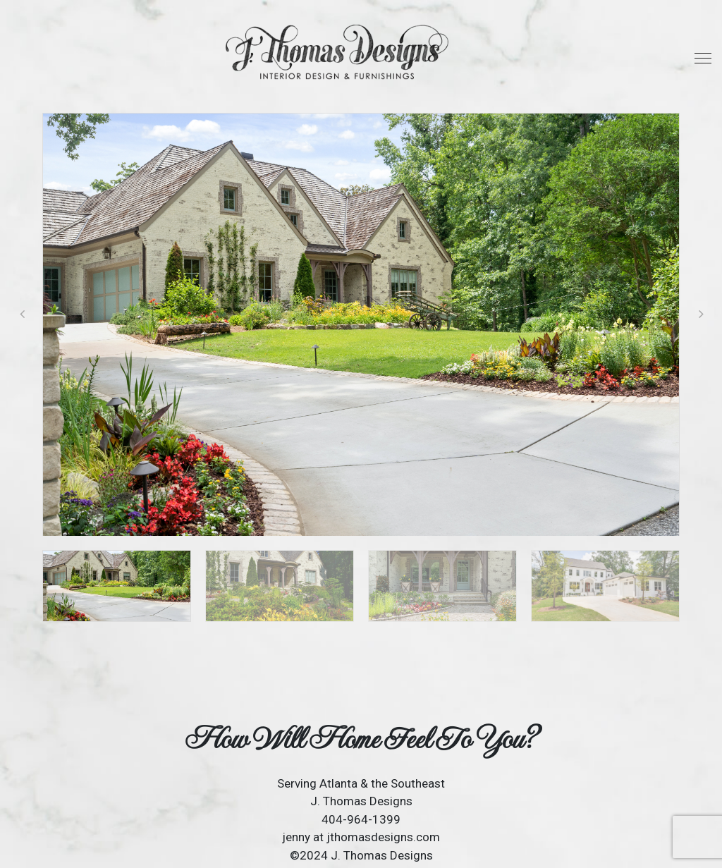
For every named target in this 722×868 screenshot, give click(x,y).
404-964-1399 (361, 819)
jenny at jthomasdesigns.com (361, 837)
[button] (700, 313)
